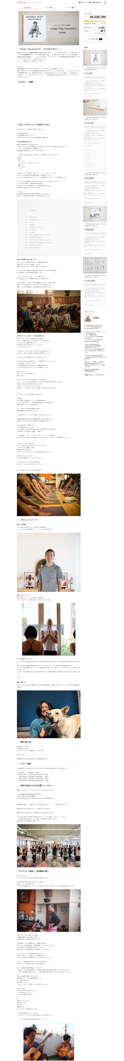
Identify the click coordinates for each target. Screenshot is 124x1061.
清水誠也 (96, 318)
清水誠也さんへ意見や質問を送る (95, 375)
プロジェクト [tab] (27, 7)
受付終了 (95, 77)
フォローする (95, 39)
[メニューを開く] (105, 2)
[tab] (48, 7)
